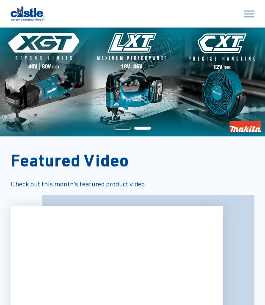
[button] (122, 128)
